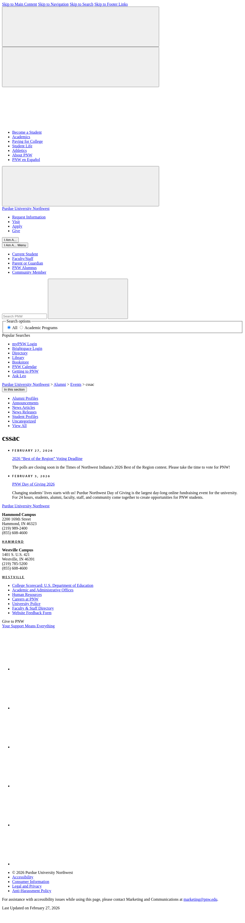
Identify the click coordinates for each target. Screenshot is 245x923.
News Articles (23, 407)
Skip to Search (81, 4)
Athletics (19, 150)
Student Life (22, 146)
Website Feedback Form (31, 613)
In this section (14, 389)
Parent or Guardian (27, 263)
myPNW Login (24, 344)
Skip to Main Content (19, 4)
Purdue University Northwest (26, 208)
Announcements (25, 403)
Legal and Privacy (27, 886)
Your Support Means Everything (28, 626)
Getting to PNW (25, 371)
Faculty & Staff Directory (33, 608)
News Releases (24, 412)
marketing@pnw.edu (200, 899)
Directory (20, 353)
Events (76, 384)
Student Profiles (25, 416)
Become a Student (27, 132)
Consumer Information (30, 881)
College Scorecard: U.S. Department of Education (52, 585)
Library (18, 357)
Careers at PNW (25, 599)
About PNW (22, 155)
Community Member (29, 272)
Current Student (25, 254)
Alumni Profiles (25, 398)
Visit (16, 221)
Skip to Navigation (53, 4)
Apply (17, 226)
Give (16, 231)
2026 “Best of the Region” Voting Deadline (47, 458)
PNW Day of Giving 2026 (33, 484)
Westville (13, 577)
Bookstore (20, 362)
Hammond (13, 541)
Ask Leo (19, 376)
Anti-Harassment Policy (31, 891)
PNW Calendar (24, 367)
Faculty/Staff (22, 258)
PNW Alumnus (24, 268)
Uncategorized (24, 421)
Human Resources (27, 594)
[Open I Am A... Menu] (15, 245)
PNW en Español (26, 159)
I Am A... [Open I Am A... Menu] (10, 240)
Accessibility (22, 877)
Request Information (29, 217)
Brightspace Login (27, 348)
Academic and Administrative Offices (42, 590)
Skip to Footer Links (111, 4)
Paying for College (27, 141)
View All (19, 426)
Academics (21, 137)
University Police (26, 603)
